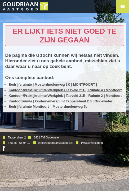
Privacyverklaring (92, 142)
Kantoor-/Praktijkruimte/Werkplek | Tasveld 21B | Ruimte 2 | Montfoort (65, 96)
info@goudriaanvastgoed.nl (55, 142)
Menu (122, 6)
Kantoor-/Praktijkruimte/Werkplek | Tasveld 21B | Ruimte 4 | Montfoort (65, 90)
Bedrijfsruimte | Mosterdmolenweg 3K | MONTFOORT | (52, 84)
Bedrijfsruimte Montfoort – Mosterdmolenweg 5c (47, 106)
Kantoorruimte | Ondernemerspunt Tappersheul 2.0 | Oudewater (60, 101)
